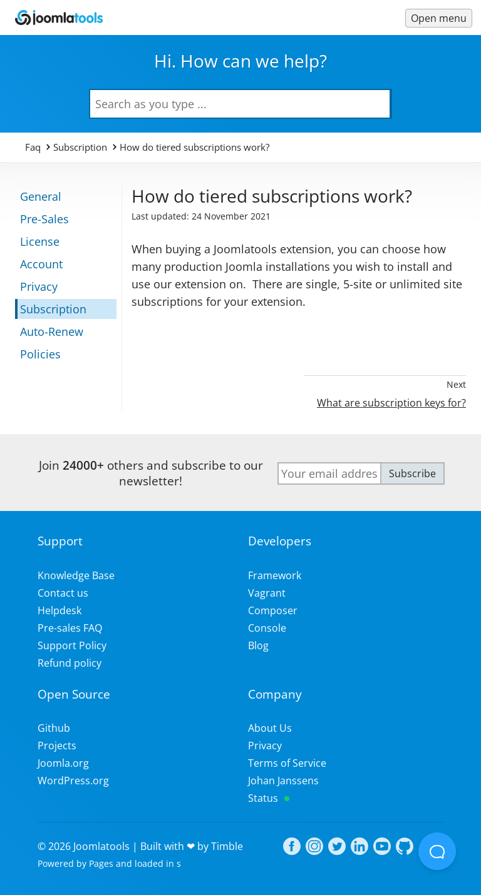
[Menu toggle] (439, 18)
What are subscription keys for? (391, 403)
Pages (101, 863)
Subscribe (412, 473)
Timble (227, 846)
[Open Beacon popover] (437, 851)
